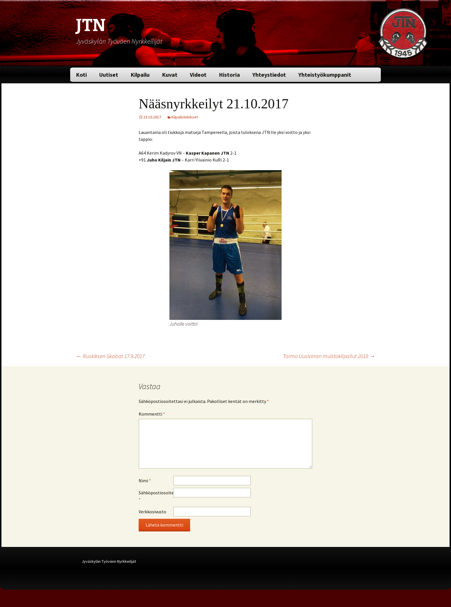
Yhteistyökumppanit (324, 74)
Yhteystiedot (269, 74)
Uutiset (108, 74)
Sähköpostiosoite (156, 496)
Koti (81, 74)
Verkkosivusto (152, 511)
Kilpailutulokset (184, 117)
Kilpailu (140, 74)
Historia (229, 74)
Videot (198, 74)
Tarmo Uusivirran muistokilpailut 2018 (329, 356)
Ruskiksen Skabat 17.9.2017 (110, 356)
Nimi (145, 480)
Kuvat (169, 74)
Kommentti (152, 414)
